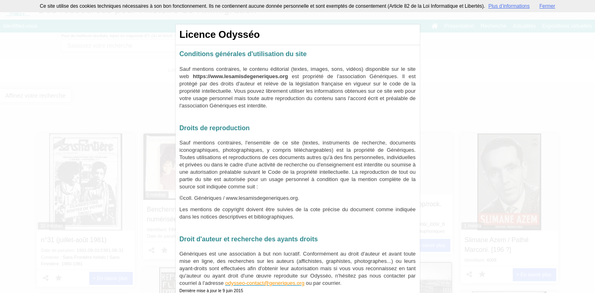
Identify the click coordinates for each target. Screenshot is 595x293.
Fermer (547, 6)
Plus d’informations (508, 6)
